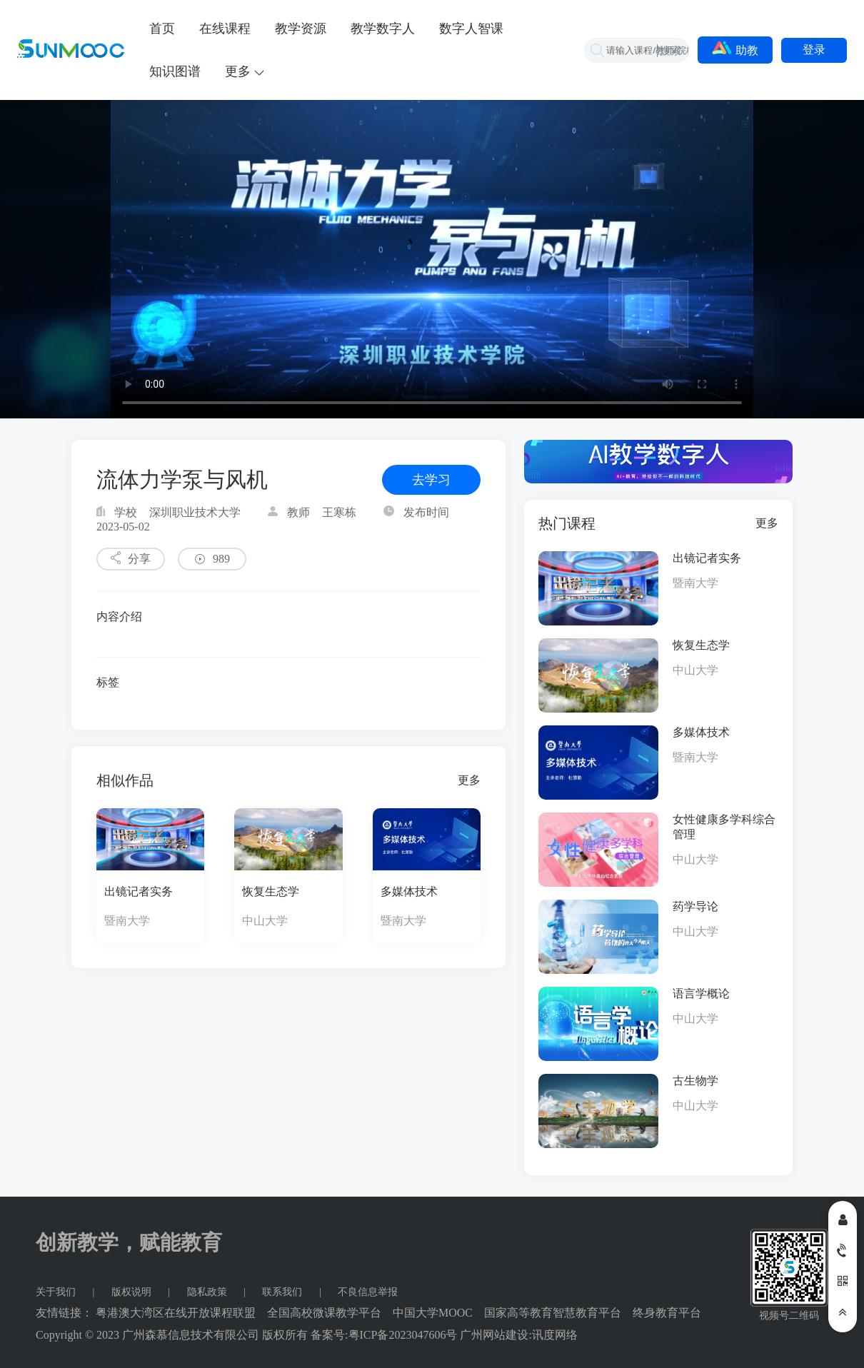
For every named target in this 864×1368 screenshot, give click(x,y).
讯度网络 (555, 1335)
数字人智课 (471, 28)
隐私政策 (208, 1292)
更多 (469, 780)
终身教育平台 (667, 1313)
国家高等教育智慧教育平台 (552, 1313)
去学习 (431, 480)
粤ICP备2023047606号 (403, 1335)
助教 (735, 48)
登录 (814, 50)
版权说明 (132, 1292)
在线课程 (225, 28)
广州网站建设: (495, 1335)
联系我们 (283, 1292)
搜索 (670, 50)
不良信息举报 (368, 1292)
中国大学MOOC (433, 1313)
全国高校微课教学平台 (324, 1313)
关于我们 (57, 1292)
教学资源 (300, 28)
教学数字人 (383, 28)
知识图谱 (175, 71)
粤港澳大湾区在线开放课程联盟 (176, 1313)
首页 (162, 28)
